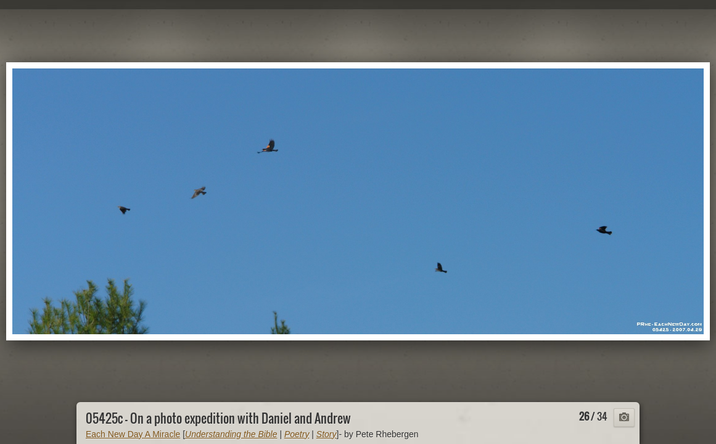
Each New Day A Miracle (133, 434)
